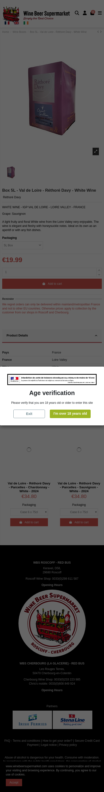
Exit (29, 414)
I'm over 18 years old (70, 413)
